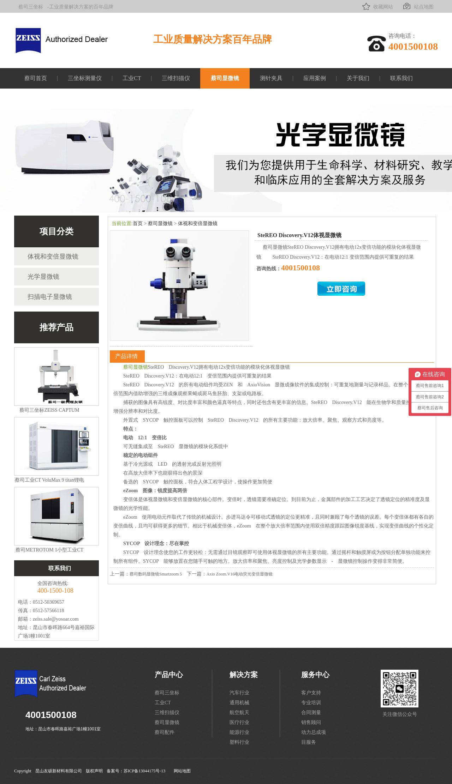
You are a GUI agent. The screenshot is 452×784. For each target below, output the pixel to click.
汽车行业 (239, 692)
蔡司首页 (35, 78)
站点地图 (418, 6)
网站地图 (182, 770)
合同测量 (311, 712)
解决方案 (244, 675)
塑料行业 (239, 742)
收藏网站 (377, 6)
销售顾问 (311, 722)
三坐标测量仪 (85, 78)
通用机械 (239, 702)
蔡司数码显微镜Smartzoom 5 (156, 574)
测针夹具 (271, 78)
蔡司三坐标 (30, 7)
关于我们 (358, 78)
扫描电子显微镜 (50, 296)
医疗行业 (239, 722)
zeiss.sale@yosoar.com (56, 619)
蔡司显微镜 (225, 78)
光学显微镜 (43, 276)
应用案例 (314, 78)
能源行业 (239, 732)
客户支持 (311, 692)
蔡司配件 (164, 732)
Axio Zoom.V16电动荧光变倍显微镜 (240, 574)
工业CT (132, 78)
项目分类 (56, 231)
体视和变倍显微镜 (53, 256)
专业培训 (311, 702)
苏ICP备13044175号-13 (145, 770)
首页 (138, 223)
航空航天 (239, 712)
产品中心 (169, 675)
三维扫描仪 (176, 78)
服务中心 (315, 675)
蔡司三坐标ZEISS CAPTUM (49, 410)
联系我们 (401, 78)
